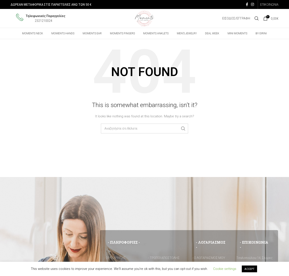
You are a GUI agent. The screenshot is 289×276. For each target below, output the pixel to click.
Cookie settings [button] (224, 269)
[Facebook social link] (247, 4)
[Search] (256, 19)
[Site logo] (144, 19)
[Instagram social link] (253, 4)
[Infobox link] (40, 19)
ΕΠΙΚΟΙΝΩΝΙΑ (269, 4)
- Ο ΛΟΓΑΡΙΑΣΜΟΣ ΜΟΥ (208, 259)
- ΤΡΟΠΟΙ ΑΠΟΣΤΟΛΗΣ (164, 259)
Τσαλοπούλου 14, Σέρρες (254, 259)
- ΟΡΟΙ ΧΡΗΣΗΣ (115, 259)
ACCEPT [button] (249, 269)
